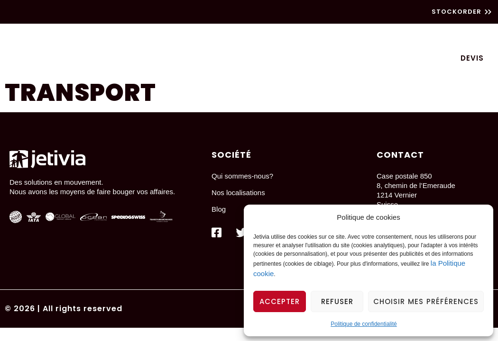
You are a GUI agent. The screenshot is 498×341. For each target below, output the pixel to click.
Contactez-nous (405, 58)
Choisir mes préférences (426, 301)
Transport (138, 38)
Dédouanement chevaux (353, 38)
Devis (472, 58)
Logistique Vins (453, 38)
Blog (254, 58)
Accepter (279, 301)
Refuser (337, 301)
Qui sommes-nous (316, 58)
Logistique (198, 38)
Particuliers (262, 38)
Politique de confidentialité (364, 324)
